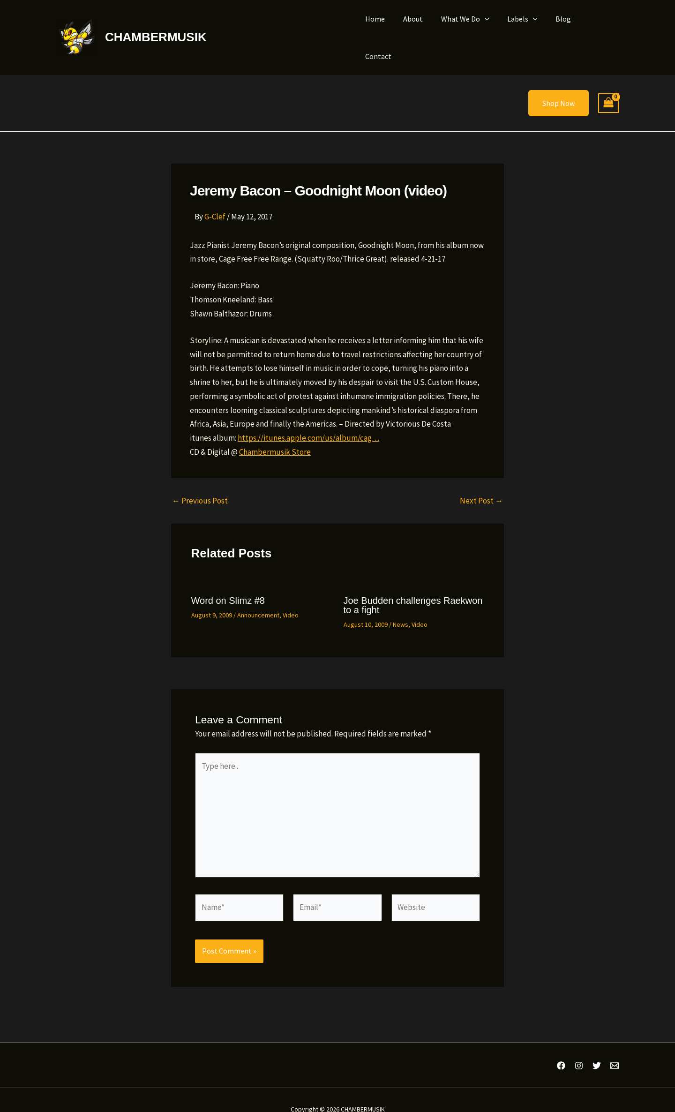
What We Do (470, 27)
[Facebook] (561, 1046)
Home (387, 27)
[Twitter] (596, 1046)
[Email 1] (614, 1046)
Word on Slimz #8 (228, 581)
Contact (598, 27)
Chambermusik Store (275, 432)
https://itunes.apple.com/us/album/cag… (308, 418)
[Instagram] (579, 1046)
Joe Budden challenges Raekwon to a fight (413, 585)
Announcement (258, 595)
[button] (490, 27)
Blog (562, 27)
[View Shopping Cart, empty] (608, 84)
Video (291, 595)
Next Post (481, 481)
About (421, 27)
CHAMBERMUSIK (156, 27)
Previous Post (200, 481)
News (400, 605)
